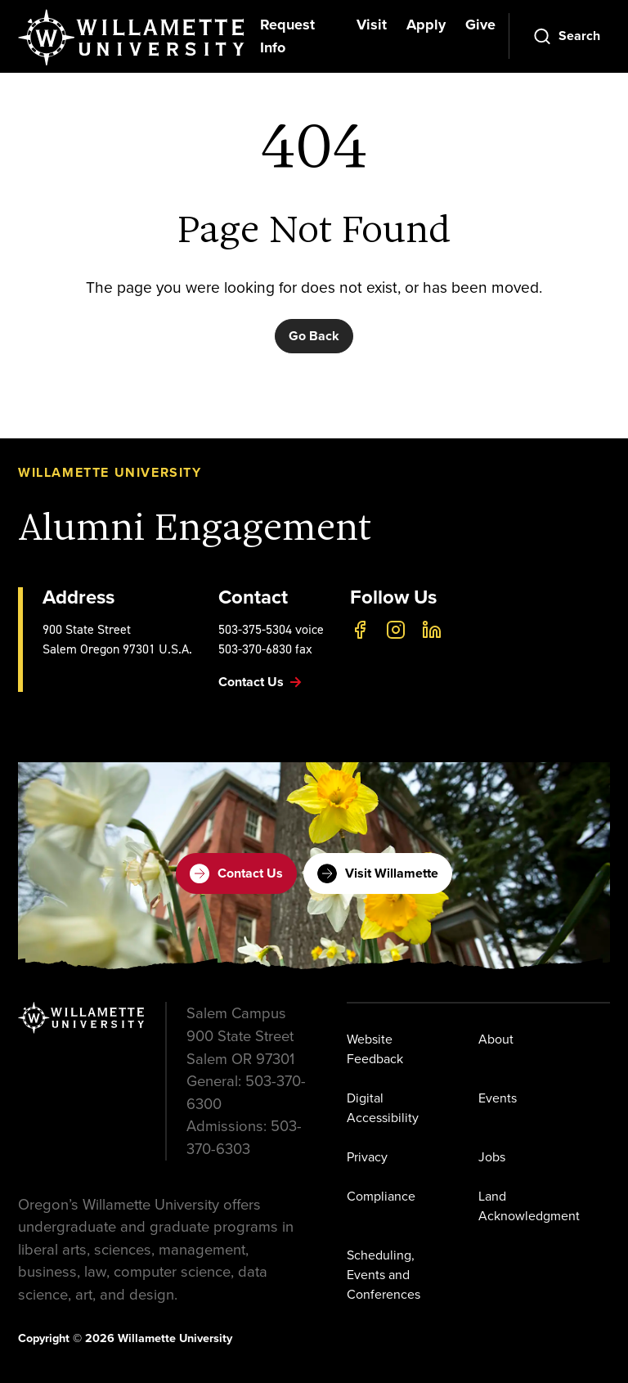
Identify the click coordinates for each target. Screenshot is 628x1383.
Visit (372, 24)
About (496, 1039)
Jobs (491, 1156)
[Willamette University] (132, 37)
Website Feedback (375, 1049)
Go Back (314, 335)
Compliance (381, 1196)
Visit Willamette (377, 873)
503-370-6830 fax (265, 649)
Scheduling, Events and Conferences (383, 1275)
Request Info (287, 36)
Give (480, 24)
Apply (426, 24)
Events (497, 1098)
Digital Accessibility (383, 1108)
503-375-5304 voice (271, 629)
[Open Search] (566, 36)
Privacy (367, 1156)
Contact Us (236, 873)
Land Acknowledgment (529, 1206)
